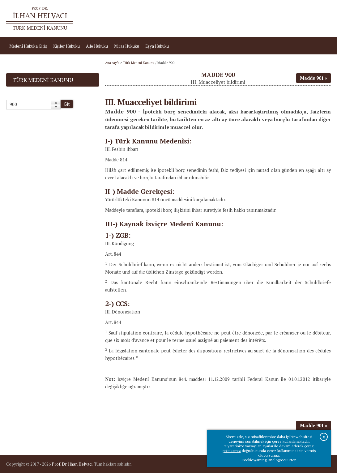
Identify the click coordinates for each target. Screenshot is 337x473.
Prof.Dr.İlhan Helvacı (288, 18)
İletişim (321, 18)
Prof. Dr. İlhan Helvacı (72, 464)
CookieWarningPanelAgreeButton (268, 460)
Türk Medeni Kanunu (138, 63)
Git (67, 104)
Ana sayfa (253, 18)
